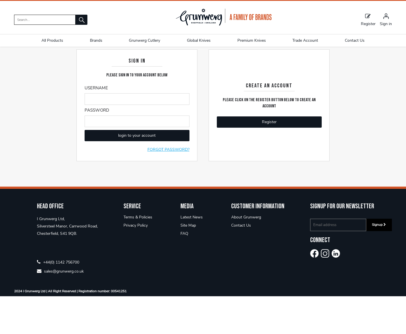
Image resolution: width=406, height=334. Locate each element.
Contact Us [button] (355, 40)
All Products (52, 40)
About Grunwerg (246, 255)
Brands (96, 40)
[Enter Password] (137, 159)
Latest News (191, 255)
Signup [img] (379, 262)
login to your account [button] (137, 173)
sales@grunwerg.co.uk (60, 308)
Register (368, 19)
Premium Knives (251, 40)
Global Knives (199, 40)
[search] (45, 20)
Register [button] (269, 160)
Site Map (188, 263)
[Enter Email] (137, 137)
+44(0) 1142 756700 (58, 299)
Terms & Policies (137, 255)
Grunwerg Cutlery (144, 40)
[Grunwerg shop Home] (224, 24)
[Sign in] (386, 19)
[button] (81, 20)
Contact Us (241, 263)
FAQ (184, 271)
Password (97, 148)
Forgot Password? (168, 187)
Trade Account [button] (305, 40)
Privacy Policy (135, 263)
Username (96, 126)
